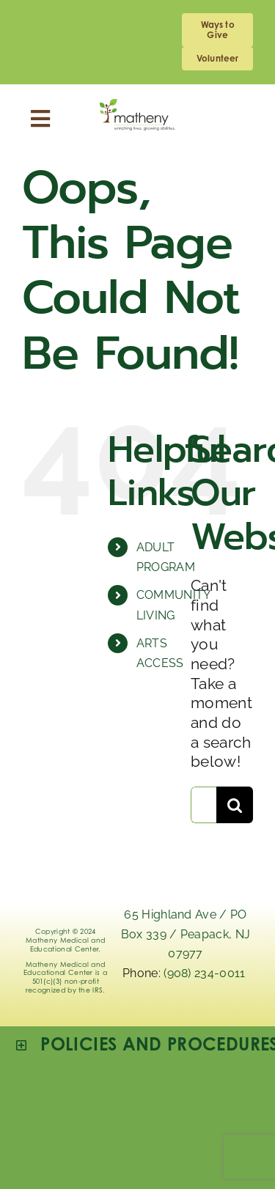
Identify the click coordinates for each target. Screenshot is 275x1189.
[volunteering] (217, 58)
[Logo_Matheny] (137, 106)
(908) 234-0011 (206, 973)
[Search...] (203, 805)
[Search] (234, 805)
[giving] (217, 30)
